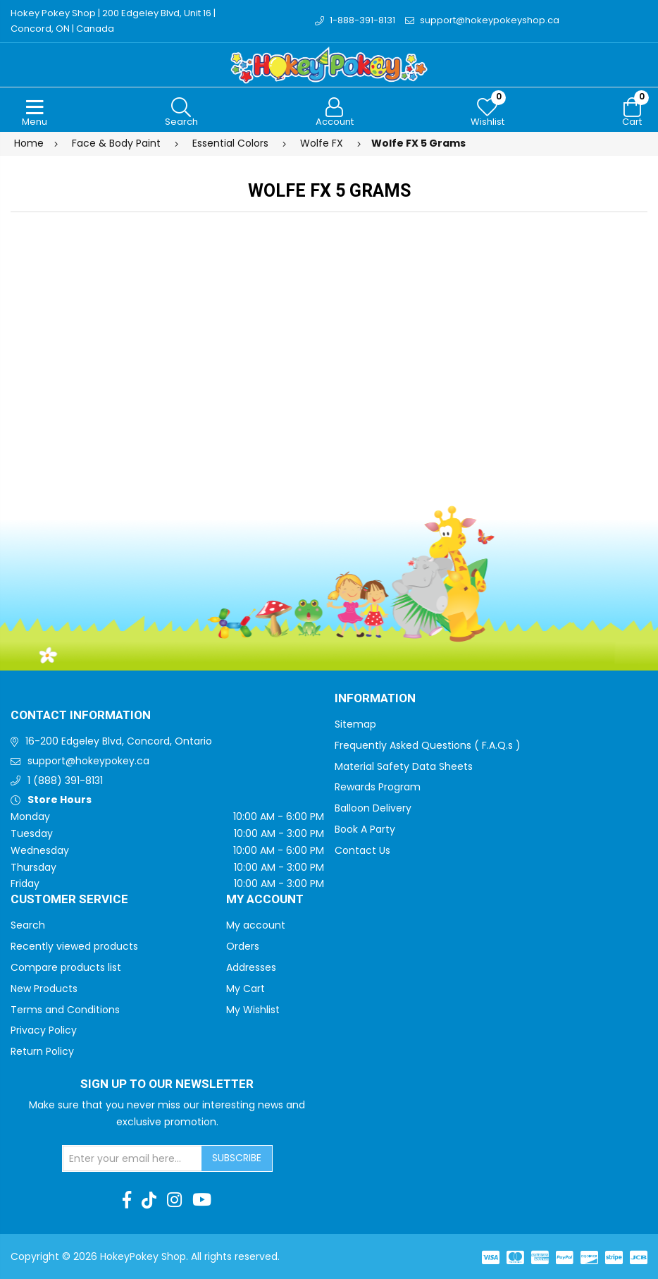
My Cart (245, 988)
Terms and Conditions (65, 1010)
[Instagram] (174, 1200)
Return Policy (42, 1051)
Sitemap (355, 724)
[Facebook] (127, 1200)
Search (28, 925)
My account (255, 925)
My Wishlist (253, 1010)
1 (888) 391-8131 (65, 780)
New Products (44, 988)
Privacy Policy (44, 1030)
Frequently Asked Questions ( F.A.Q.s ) (428, 745)
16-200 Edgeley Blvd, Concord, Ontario (118, 741)
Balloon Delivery (373, 808)
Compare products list (66, 967)
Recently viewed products (74, 946)
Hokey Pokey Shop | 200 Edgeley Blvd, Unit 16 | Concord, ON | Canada (113, 20)
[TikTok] (149, 1200)
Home (29, 143)
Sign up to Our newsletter (167, 1084)
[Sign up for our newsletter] (132, 1158)
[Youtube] (201, 1200)
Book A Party (365, 829)
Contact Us (362, 850)
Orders (242, 946)
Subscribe (236, 1158)
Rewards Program (378, 787)
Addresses (251, 967)
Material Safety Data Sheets (404, 766)
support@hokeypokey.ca (88, 761)
